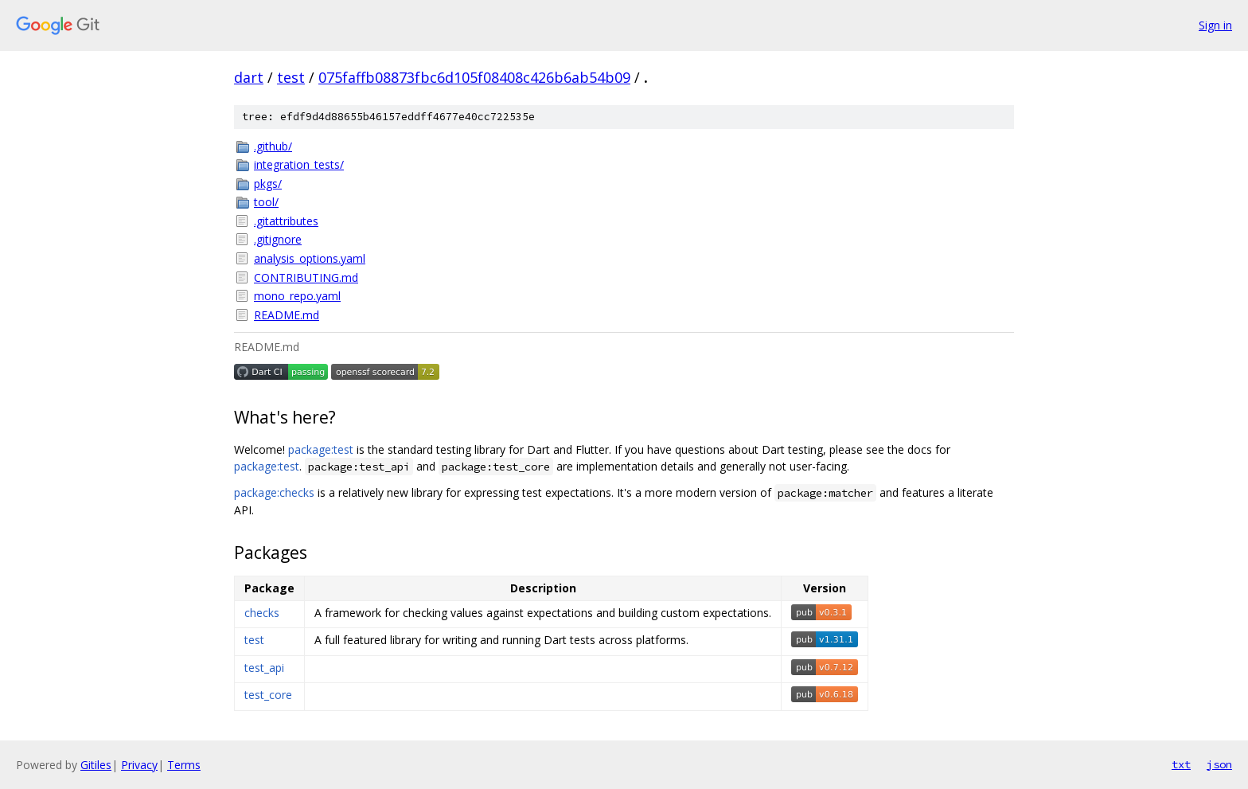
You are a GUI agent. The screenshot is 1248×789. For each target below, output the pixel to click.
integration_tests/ (299, 164)
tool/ (266, 201)
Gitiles (95, 764)
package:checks (274, 492)
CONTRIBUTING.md (306, 277)
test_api (264, 667)
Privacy (139, 764)
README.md (286, 314)
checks (261, 612)
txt (1181, 764)
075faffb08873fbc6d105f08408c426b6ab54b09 (474, 77)
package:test (320, 449)
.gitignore (278, 239)
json (1219, 764)
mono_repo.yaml (297, 295)
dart (248, 77)
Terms (184, 764)
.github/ (273, 146)
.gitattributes (286, 220)
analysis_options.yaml (309, 258)
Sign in (1215, 25)
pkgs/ (268, 183)
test (291, 77)
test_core (268, 694)
